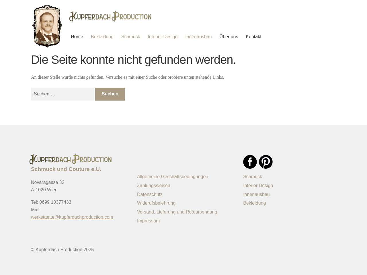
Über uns (229, 36)
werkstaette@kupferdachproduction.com (72, 217)
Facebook (250, 162)
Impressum (148, 220)
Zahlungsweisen (153, 185)
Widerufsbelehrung (156, 203)
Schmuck (130, 36)
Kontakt (253, 36)
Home (77, 36)
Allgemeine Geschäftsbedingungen (172, 176)
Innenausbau (198, 36)
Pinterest (266, 162)
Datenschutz (150, 194)
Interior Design (162, 36)
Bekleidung (102, 36)
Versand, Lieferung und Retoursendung (177, 211)
